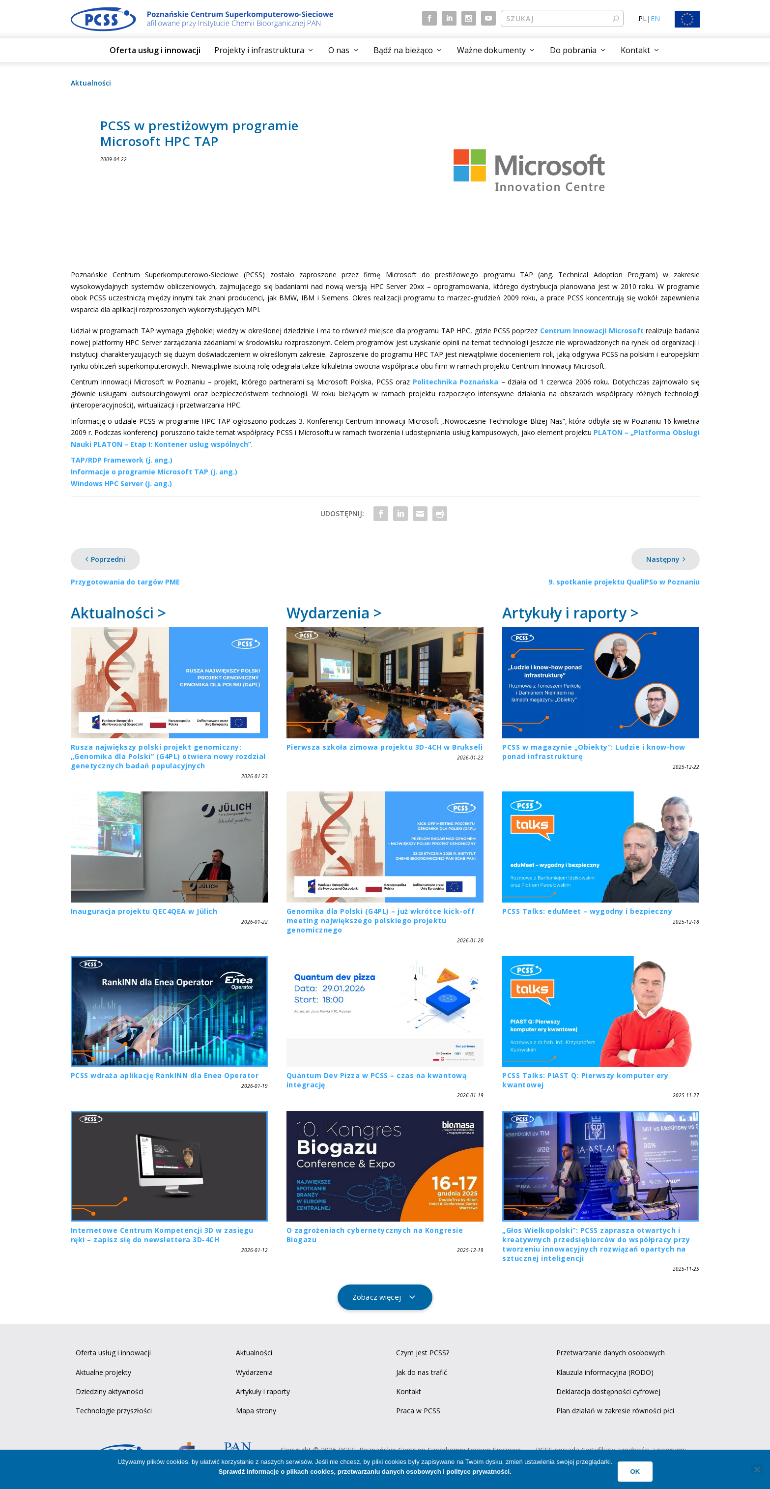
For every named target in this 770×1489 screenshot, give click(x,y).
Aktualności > (118, 613)
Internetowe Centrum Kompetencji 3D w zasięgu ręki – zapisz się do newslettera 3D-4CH (162, 1235)
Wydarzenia (254, 1372)
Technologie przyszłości (114, 1410)
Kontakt (635, 50)
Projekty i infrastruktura (259, 50)
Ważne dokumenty (491, 50)
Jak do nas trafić (421, 1372)
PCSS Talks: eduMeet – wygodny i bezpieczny (587, 911)
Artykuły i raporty (263, 1391)
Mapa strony (256, 1410)
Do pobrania (573, 50)
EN (655, 18)
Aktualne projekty (103, 1372)
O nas (338, 50)
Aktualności (91, 83)
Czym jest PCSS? (422, 1352)
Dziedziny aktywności (109, 1391)
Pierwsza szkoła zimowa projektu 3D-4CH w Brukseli (384, 747)
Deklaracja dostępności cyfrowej (608, 1391)
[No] (757, 1469)
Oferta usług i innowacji (155, 50)
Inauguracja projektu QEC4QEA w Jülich (144, 911)
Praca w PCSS (418, 1410)
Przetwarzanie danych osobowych (610, 1352)
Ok (635, 1471)
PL (642, 18)
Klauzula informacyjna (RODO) (605, 1372)
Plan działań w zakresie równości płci (615, 1410)
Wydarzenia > (334, 613)
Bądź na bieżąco (403, 50)
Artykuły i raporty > (570, 613)
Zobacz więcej (376, 1297)
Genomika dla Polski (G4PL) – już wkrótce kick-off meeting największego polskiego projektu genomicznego (380, 920)
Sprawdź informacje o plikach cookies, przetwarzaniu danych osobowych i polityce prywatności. (365, 1471)
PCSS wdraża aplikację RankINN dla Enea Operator (165, 1075)
